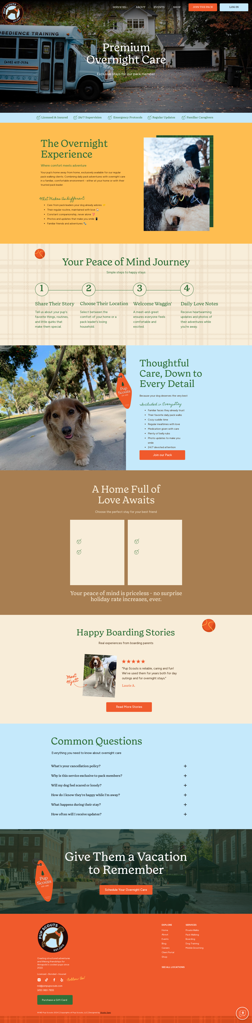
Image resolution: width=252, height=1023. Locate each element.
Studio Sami (105, 1012)
